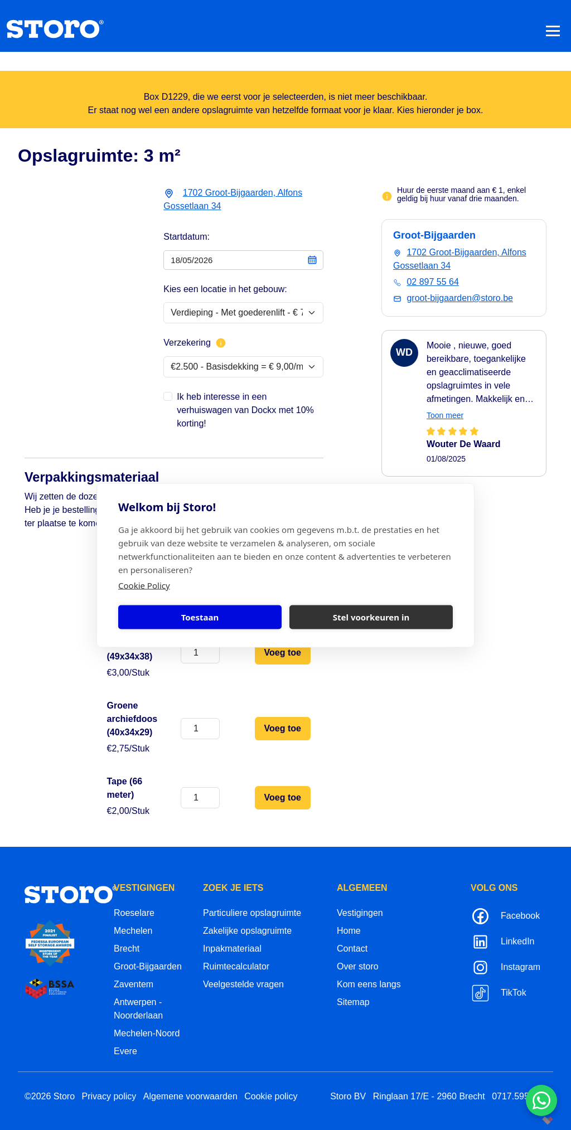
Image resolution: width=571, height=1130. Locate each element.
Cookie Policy (144, 584)
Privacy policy (109, 1096)
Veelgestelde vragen (243, 984)
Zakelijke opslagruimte (247, 930)
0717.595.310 (519, 1096)
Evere (125, 1051)
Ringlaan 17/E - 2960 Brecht (429, 1096)
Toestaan (200, 617)
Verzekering (194, 342)
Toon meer (445, 415)
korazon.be (529, 1120)
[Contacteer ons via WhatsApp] (541, 1100)
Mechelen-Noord (147, 1033)
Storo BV (348, 1096)
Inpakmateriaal (232, 948)
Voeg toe (282, 652)
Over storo (358, 966)
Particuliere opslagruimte (252, 913)
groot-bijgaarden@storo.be (460, 298)
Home (349, 930)
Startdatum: (186, 236)
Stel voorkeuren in (371, 617)
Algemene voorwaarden (190, 1096)
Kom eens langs (369, 984)
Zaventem (133, 984)
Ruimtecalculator (236, 966)
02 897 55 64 (432, 282)
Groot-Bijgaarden (148, 966)
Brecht (126, 948)
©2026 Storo (50, 1096)
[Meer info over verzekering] (220, 342)
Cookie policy (270, 1096)
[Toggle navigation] (552, 30)
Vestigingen (360, 913)
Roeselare (134, 913)
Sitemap (353, 1002)
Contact (352, 948)
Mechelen (133, 930)
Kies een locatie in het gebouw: (225, 289)
